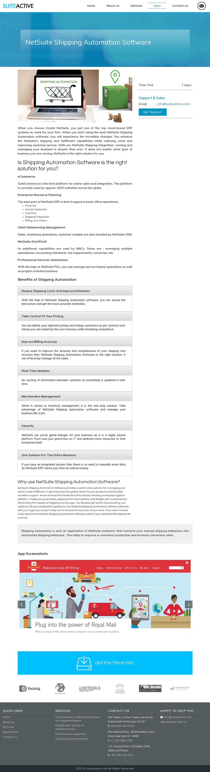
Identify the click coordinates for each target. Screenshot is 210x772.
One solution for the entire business (49, 455)
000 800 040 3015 (121, 725)
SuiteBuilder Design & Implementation (69, 727)
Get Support (152, 112)
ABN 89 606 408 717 (173, 722)
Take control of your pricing (42, 316)
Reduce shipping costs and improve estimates (56, 291)
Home (91, 5)
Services (136, 5)
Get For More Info (151, 73)
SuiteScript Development (71, 738)
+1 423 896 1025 (120, 740)
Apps (157, 5)
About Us (112, 5)
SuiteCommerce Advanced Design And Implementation (77, 719)
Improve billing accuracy (39, 341)
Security (28, 426)
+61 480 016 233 (120, 754)
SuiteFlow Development (70, 733)
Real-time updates (36, 371)
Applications (11, 731)
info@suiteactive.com (173, 104)
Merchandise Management (41, 396)
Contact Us (180, 5)
